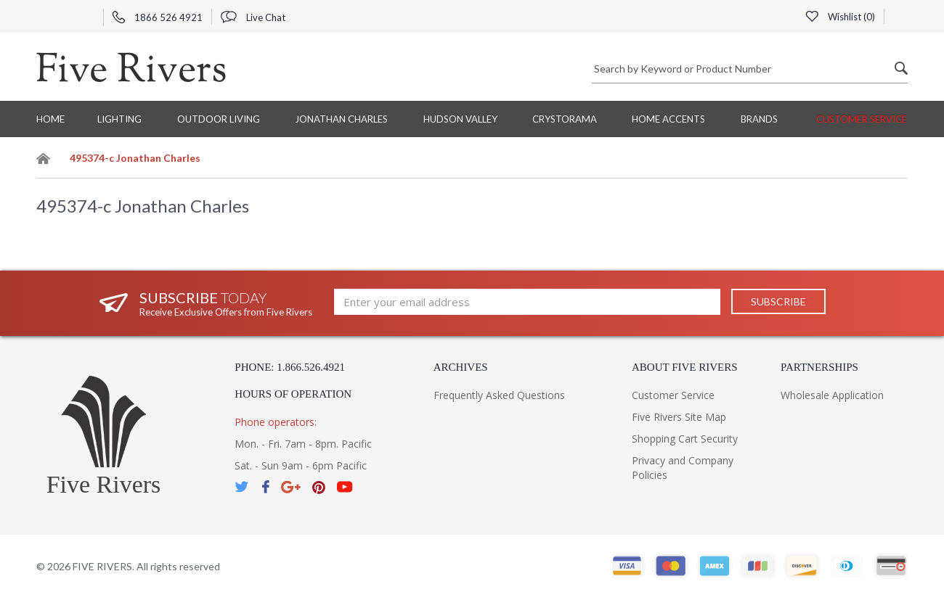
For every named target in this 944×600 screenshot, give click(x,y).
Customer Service (861, 119)
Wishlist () (840, 16)
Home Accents (668, 119)
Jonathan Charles (341, 119)
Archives (461, 367)
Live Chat (253, 17)
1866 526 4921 (158, 17)
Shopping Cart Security (685, 438)
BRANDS (759, 119)
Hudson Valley (460, 119)
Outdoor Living (218, 119)
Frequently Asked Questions (499, 395)
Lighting (119, 119)
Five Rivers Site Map (679, 417)
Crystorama (564, 119)
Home (50, 119)
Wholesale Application (832, 395)
